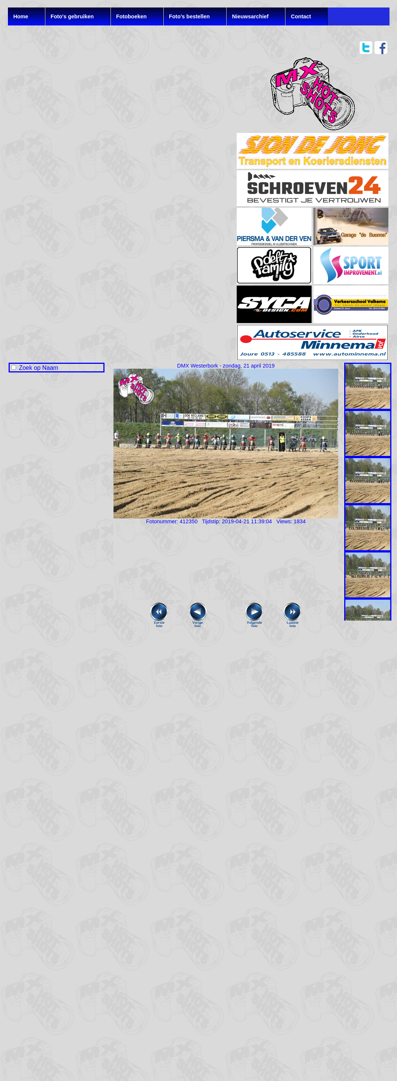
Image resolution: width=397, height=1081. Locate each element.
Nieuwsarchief (250, 16)
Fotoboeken (131, 16)
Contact (301, 16)
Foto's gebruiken (72, 16)
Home (20, 16)
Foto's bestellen (189, 16)
